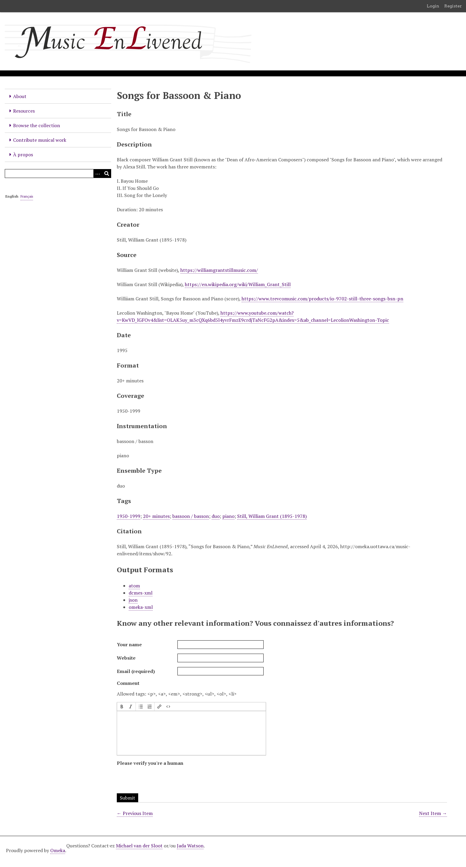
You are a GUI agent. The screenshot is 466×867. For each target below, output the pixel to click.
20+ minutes (156, 516)
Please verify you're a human (150, 763)
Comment (128, 683)
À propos (23, 154)
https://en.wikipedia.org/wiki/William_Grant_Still (238, 284)
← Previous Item (135, 813)
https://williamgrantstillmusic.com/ (219, 270)
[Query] (58, 173)
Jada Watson (190, 845)
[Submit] (106, 173)
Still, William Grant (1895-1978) (272, 516)
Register (453, 6)
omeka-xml (141, 607)
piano (228, 516)
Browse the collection (36, 125)
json (133, 600)
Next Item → (433, 813)
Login (433, 6)
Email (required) (136, 671)
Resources (24, 111)
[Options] (97, 173)
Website (126, 657)
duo (216, 516)
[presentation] (122, 706)
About (19, 96)
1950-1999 (128, 516)
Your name (129, 644)
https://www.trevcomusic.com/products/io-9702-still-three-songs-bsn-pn (322, 298)
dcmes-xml (140, 592)
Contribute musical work (39, 140)
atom (134, 585)
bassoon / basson (190, 516)
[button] (122, 706)
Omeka (57, 850)
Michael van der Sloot (139, 845)
